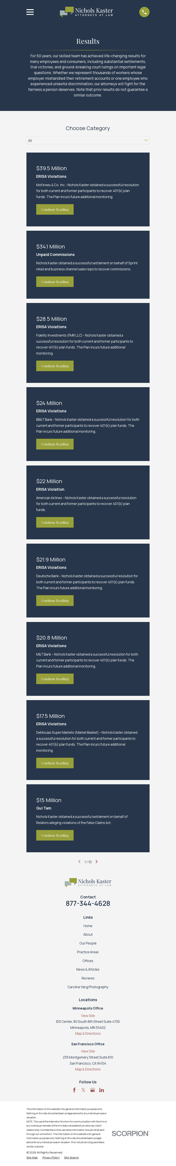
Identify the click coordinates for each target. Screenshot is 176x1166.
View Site (88, 1015)
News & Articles (87, 969)
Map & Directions (88, 1033)
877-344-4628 (88, 903)
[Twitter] (83, 1090)
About (88, 934)
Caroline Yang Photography (88, 987)
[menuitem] (32, 1157)
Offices (87, 961)
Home (88, 926)
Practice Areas (88, 952)
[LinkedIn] (101, 1090)
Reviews (88, 978)
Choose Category (88, 128)
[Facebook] (74, 1090)
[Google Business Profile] (92, 1090)
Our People (88, 943)
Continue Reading (55, 209)
